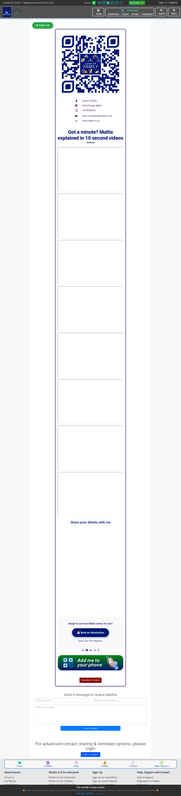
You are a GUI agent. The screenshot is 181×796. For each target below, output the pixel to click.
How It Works (11, 784)
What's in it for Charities (61, 780)
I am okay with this (84, 793)
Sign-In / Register (168, 2)
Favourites (137, 2)
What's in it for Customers (62, 777)
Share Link (43, 25)
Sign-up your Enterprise (105, 780)
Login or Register (90, 754)
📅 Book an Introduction (90, 632)
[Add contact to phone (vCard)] (90, 662)
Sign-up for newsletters (105, 777)
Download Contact (90, 679)
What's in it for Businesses (62, 784)
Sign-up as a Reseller (104, 784)
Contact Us (143, 784)
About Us (9, 777)
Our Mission (10, 780)
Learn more (100, 794)
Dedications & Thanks (148, 780)
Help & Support (145, 777)
